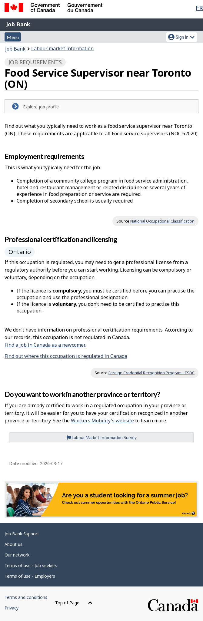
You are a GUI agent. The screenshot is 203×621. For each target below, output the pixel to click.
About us (13, 544)
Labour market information (62, 48)
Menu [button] (13, 37)
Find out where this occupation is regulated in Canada (66, 356)
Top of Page (73, 603)
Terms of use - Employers (30, 576)
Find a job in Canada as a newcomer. (45, 345)
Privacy (11, 608)
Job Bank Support (22, 534)
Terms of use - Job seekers (31, 565)
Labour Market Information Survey (102, 437)
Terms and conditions (26, 597)
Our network (17, 555)
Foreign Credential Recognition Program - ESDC (151, 372)
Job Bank (18, 24)
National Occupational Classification (162, 221)
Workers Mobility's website (102, 420)
